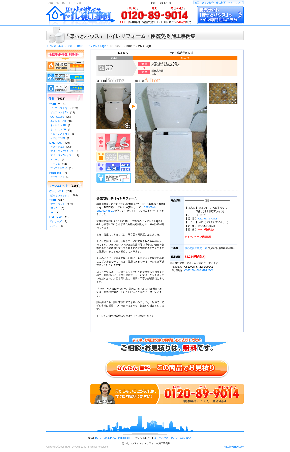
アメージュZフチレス (62, 151)
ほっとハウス (56, 191)
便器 (51, 98)
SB (52, 212)
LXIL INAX (185, 437)
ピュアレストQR (59, 108)
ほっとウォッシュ (60, 195)
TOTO (52, 104)
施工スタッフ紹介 (204, 2)
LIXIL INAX (55, 142)
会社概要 (221, 2)
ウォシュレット (58, 185)
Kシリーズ (56, 221)
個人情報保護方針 (234, 446)
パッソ (54, 225)
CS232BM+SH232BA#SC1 (198, 270)
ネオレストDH (58, 129)
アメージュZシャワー (62, 155)
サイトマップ (235, 2)
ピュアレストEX (59, 112)
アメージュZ (57, 146)
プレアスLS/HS (58, 168)
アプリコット (57, 204)
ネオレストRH (58, 125)
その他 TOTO (57, 138)
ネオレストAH (58, 121)
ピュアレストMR (59, 133)
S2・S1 (54, 208)
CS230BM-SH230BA (208, 218)
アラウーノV (57, 177)
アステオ (55, 159)
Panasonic (55, 172)
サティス (55, 164)
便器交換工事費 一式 (196, 248)
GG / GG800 (57, 116)
